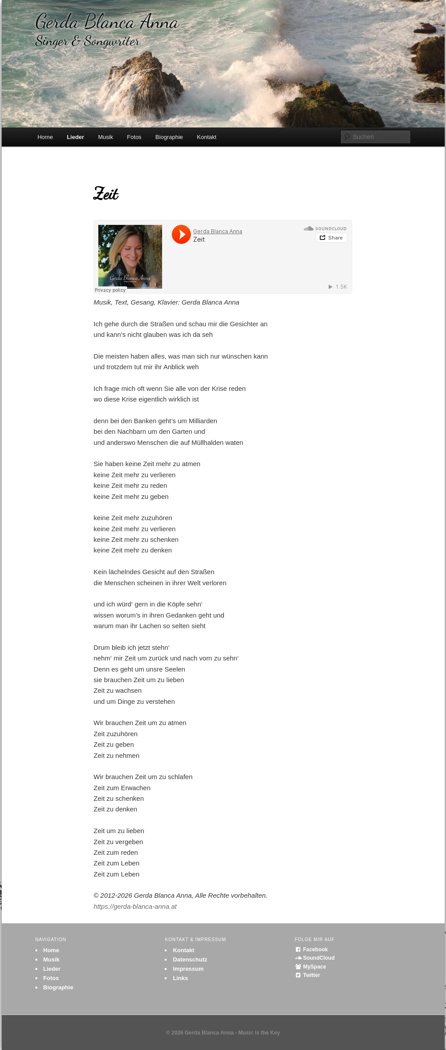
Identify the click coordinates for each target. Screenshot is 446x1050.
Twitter (307, 975)
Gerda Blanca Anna (107, 29)
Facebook (311, 949)
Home (45, 137)
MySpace (310, 967)
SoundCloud (314, 958)
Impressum (188, 968)
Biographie (169, 137)
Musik (105, 137)
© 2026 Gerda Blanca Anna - (202, 1033)
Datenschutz (190, 959)
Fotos (134, 137)
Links (180, 978)
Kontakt (207, 137)
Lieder (75, 137)
